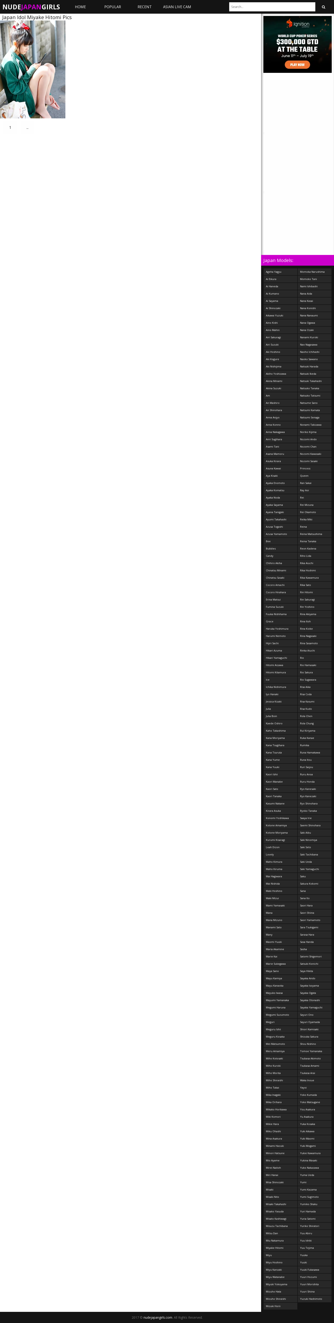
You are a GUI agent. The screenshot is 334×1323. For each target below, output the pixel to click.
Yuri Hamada (308, 1211)
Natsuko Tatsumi (310, 395)
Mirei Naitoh (273, 1167)
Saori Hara (306, 905)
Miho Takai (272, 1087)
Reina (303, 526)
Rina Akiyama (308, 614)
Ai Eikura (271, 279)
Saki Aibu (305, 832)
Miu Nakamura (275, 1240)
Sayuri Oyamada (310, 1022)
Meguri (270, 1022)
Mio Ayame (273, 1160)
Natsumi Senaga (309, 417)
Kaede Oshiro (274, 723)
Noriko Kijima (308, 432)
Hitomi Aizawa (274, 665)
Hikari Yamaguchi (276, 657)
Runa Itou (306, 759)
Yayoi (303, 1087)
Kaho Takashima (276, 730)
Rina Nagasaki (308, 636)
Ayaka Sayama (274, 504)
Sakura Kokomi (309, 883)
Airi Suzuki (272, 344)
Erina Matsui (273, 599)
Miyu (269, 1255)
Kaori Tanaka (274, 796)
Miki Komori (273, 1116)
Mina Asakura (274, 1138)
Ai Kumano (272, 293)
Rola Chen (306, 716)
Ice (268, 679)
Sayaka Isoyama (309, 985)
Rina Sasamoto (309, 643)
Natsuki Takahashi (311, 381)
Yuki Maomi (307, 1138)
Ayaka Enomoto (275, 483)
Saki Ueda (306, 861)
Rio (302, 657)
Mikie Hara (272, 1124)
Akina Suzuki (273, 388)
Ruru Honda (307, 781)
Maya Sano (272, 971)
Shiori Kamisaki (309, 1029)
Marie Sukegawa (276, 963)
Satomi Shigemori (311, 956)
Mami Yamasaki (275, 905)
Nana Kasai (306, 301)
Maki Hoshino (274, 891)
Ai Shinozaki (273, 308)
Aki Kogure (272, 359)
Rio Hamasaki (308, 665)
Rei (302, 497)
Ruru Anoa (306, 774)
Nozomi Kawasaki (310, 453)
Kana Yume (273, 759)
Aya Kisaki (272, 475)
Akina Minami (274, 381)
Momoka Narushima (312, 271)
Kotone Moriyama (277, 832)
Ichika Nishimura (276, 687)
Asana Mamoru (275, 453)
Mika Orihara (274, 1102)
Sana (303, 891)
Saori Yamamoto (310, 920)
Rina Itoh (305, 621)
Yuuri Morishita (309, 1284)
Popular (112, 6)
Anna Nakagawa (275, 432)
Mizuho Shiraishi (276, 1298)
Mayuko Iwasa (274, 993)
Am (268, 395)
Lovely (270, 854)
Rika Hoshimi (308, 570)
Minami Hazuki (275, 1145)
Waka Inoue (307, 1080)
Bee (268, 541)
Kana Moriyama (275, 738)
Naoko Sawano (309, 359)
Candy (269, 555)
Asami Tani (272, 446)
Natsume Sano (309, 403)
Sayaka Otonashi (310, 1000)
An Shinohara (274, 410)
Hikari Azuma (274, 650)
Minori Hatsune (275, 1153)
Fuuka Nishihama (276, 614)
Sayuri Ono (306, 1014)
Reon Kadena (308, 548)
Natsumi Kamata (310, 410)
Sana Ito (305, 898)
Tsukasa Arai (307, 1073)
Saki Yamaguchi (309, 869)
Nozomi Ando (308, 439)
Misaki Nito (272, 1196)
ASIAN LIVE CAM (177, 6)
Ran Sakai (305, 483)
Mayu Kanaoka (274, 985)
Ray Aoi (304, 490)
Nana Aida (306, 293)
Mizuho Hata (273, 1291)
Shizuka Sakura (309, 1036)
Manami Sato (274, 927)
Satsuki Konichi (309, 963)
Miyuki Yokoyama (276, 1284)
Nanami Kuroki (309, 337)
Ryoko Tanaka (308, 810)
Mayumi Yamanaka (277, 1000)
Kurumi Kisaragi (275, 840)
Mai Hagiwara (274, 876)
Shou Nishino (308, 1044)
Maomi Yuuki (274, 942)
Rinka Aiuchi (307, 650)
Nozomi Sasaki (309, 461)
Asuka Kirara (273, 461)
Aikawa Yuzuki (274, 315)
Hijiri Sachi (272, 643)
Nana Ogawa (307, 322)
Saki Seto (305, 847)
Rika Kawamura (309, 577)
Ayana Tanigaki (275, 512)
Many (269, 934)
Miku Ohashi (273, 1131)
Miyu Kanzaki (274, 1269)
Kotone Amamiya (276, 825)
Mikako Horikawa (276, 1109)
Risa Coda (306, 694)
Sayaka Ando (307, 978)
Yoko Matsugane (310, 1102)
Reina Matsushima (311, 534)
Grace (269, 621)
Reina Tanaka (308, 541)
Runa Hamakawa (310, 752)
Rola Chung (307, 723)
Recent (145, 6)
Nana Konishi (308, 308)
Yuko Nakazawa (309, 1167)
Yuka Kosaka (307, 1124)
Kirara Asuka (273, 810)
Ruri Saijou (306, 767)
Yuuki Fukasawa (309, 1269)
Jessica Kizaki (274, 701)
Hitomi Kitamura (276, 672)
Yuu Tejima (307, 1247)
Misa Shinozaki (275, 1182)
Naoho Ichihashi (309, 352)
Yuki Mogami (308, 1145)
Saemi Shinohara (310, 825)
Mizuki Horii (273, 1306)
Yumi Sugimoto (309, 1196)
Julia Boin (271, 716)
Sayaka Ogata (308, 993)
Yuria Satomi (308, 1218)
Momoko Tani (308, 279)
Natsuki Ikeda (308, 373)
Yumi (303, 1182)
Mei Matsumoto (275, 1044)
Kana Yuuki (272, 767)
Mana (269, 912)
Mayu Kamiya (274, 978)
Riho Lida (305, 555)
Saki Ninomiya (308, 840)
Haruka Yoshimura (277, 628)
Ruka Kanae (307, 738)
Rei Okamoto (308, 512)
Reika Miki (306, 519)
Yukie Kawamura (310, 1153)
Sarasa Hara (307, 934)
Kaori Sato (272, 789)
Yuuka (304, 1255)
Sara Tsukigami (309, 927)
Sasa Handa (307, 942)
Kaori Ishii (272, 774)
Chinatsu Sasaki (275, 577)
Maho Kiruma (274, 869)
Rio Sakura (306, 672)
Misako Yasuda (275, 1211)
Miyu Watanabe (275, 1277)
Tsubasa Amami (309, 1065)
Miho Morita (273, 1073)
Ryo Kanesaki (308, 789)
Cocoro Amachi (275, 585)
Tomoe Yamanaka (311, 1051)
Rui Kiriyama (307, 730)
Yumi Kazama (308, 1189)
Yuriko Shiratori (309, 1226)
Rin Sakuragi (307, 599)
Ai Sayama (272, 301)
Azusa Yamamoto (276, 534)
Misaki (269, 1189)
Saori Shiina (307, 912)
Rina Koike (306, 628)
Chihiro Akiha (274, 563)
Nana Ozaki (307, 330)
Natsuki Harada (309, 366)
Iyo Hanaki (272, 694)
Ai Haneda (272, 286)
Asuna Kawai (273, 468)
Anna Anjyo (273, 417)
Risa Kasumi (307, 701)
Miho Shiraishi (274, 1080)
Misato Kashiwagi (276, 1218)
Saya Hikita (306, 971)
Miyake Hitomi (274, 1247)
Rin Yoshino (307, 606)
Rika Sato (305, 585)
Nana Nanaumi (309, 315)
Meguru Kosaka (275, 1036)
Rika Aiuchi (306, 563)
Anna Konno (273, 424)
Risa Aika (305, 687)
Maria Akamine (275, 949)
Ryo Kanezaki (308, 796)
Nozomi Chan (308, 446)
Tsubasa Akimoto (310, 1058)
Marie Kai (271, 956)
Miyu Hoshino (274, 1262)
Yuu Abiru (306, 1233)
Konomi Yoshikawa (277, 818)
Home (80, 6)
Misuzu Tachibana (277, 1226)
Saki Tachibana (309, 854)
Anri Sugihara (274, 439)
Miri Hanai (272, 1175)
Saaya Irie (306, 818)
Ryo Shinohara (309, 803)
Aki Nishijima (273, 366)
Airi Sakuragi (273, 337)
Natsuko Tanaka (309, 388)
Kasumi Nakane (275, 803)
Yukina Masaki (308, 1160)
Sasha (303, 949)
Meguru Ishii (273, 1029)
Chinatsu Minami (276, 570)
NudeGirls (31, 7)
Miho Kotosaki (274, 1058)
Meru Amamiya (275, 1051)
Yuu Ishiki (306, 1240)
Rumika (304, 745)
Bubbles (271, 548)
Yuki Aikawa (307, 1131)
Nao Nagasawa (308, 344)
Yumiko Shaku (308, 1204)
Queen (304, 475)
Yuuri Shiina (307, 1291)
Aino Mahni (273, 330)
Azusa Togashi (274, 526)
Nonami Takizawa (310, 424)
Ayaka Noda (273, 497)
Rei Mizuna (306, 504)
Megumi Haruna (275, 1007)
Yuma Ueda (307, 1175)
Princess (305, 468)
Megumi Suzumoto (277, 1014)
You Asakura (307, 1109)
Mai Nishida (273, 883)
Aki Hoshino (273, 352)
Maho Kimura (274, 861)
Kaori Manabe (274, 781)
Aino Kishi (272, 322)
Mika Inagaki (273, 1095)
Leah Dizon (273, 847)
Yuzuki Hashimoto (311, 1298)
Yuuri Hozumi (308, 1277)
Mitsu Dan (272, 1233)
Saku (303, 876)
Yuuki (303, 1262)
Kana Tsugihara (275, 745)
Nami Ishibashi (309, 286)
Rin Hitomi (306, 592)
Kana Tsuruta (274, 752)
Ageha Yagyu (273, 271)
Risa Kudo (306, 708)
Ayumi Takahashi (276, 519)
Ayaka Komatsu (275, 490)
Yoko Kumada (308, 1095)
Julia (268, 708)
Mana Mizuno (274, 920)
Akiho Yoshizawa (276, 373)
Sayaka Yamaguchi (311, 1007)
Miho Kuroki (273, 1065)
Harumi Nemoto (276, 636)
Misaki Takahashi (276, 1204)
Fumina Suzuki (275, 606)
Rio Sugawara (308, 679)
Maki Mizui (272, 898)
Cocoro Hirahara (276, 592)
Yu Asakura (306, 1116)
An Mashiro (273, 403)
